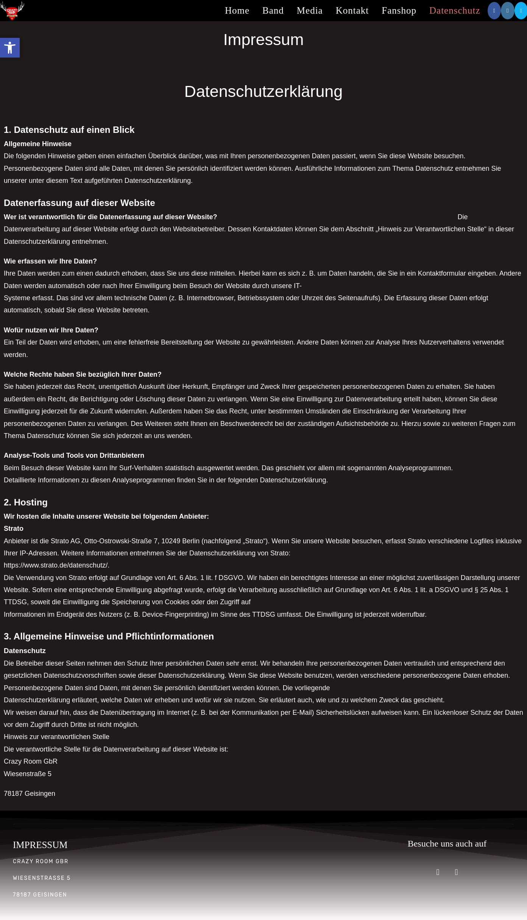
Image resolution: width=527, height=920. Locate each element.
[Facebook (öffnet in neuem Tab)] (494, 10)
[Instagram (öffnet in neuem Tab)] (507, 10)
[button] (10, 48)
